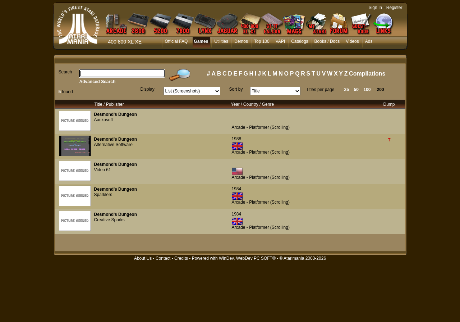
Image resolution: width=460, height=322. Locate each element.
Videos (352, 41)
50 (356, 89)
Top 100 (262, 41)
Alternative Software (113, 144)
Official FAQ (176, 41)
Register (394, 7)
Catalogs (299, 41)
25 (346, 89)
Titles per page (320, 89)
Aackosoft (103, 119)
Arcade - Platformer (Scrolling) (261, 127)
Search (65, 71)
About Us (143, 258)
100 (367, 89)
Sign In (375, 7)
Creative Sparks (109, 219)
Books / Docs (327, 41)
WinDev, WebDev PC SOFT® (247, 258)
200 (380, 89)
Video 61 (102, 169)
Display (148, 89)
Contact (163, 258)
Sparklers (103, 194)
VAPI (280, 41)
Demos (241, 41)
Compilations (367, 74)
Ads (369, 41)
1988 (237, 138)
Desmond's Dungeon (115, 114)
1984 (237, 188)
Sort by (236, 89)
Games (201, 41)
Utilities (221, 41)
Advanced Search (97, 81)
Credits (181, 258)
